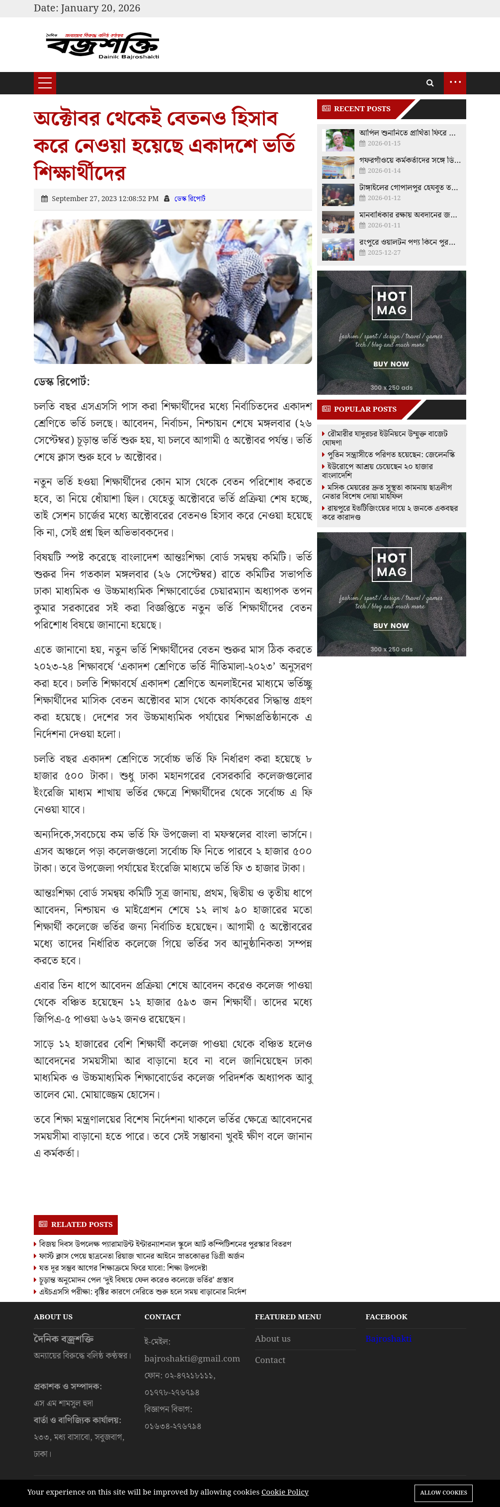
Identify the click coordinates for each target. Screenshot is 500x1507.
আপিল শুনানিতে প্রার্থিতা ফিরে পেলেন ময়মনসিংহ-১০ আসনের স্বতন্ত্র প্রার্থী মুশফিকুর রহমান (410, 133)
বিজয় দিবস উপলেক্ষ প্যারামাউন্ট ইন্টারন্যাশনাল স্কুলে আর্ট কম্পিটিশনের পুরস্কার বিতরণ (162, 1244)
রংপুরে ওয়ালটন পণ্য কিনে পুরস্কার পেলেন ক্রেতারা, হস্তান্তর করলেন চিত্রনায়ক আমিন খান (410, 242)
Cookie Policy (285, 1493)
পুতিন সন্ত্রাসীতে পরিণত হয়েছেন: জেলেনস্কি (388, 455)
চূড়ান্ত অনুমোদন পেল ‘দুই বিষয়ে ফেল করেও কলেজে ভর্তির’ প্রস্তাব (134, 1280)
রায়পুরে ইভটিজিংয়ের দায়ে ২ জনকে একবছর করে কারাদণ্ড (390, 513)
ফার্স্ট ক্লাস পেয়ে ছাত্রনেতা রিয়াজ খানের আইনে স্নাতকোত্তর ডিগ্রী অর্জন (139, 1256)
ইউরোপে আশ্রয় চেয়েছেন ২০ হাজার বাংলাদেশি (377, 471)
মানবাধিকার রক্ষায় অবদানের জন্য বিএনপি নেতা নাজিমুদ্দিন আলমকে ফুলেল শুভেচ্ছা (410, 215)
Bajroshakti (389, 1339)
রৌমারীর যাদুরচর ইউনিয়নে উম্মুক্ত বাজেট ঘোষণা (385, 439)
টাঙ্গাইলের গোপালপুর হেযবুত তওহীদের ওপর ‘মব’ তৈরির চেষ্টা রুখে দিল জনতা (410, 188)
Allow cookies (443, 1493)
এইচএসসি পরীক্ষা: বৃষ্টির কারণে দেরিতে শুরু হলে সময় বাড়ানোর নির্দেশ (140, 1292)
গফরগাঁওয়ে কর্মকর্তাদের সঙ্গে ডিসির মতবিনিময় (410, 160)
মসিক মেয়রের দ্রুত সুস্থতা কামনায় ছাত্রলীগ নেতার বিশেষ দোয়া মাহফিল (387, 492)
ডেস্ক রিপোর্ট (189, 199)
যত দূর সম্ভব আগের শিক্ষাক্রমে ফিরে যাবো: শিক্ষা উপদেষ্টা (120, 1268)
